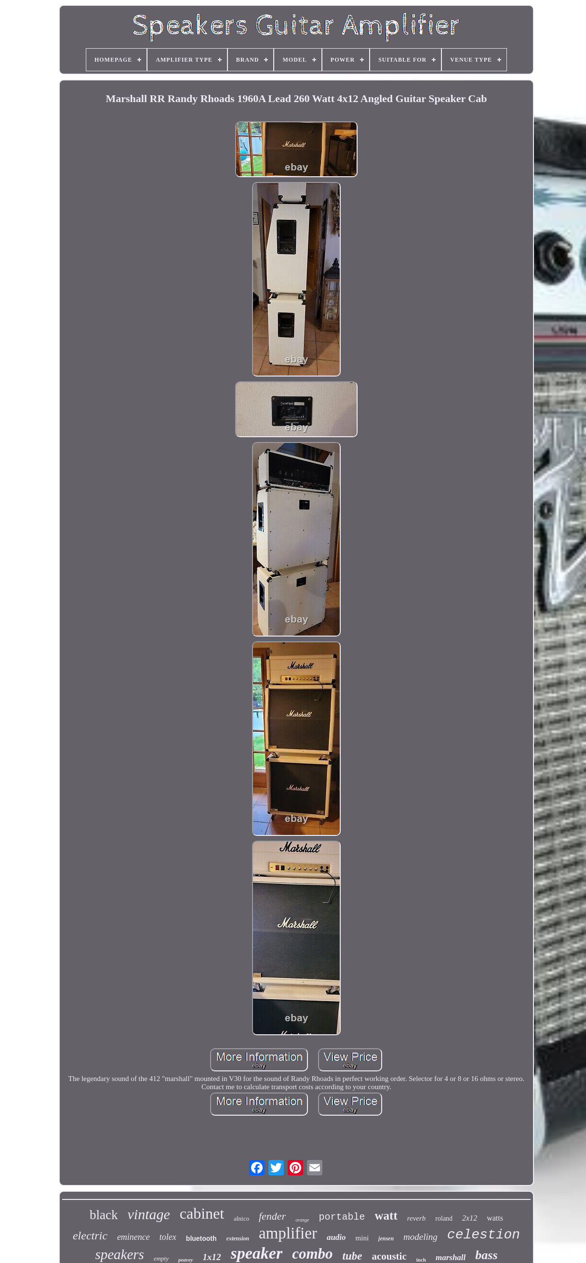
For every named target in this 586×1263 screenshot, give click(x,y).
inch (421, 1260)
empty (161, 1258)
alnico (241, 1218)
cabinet (202, 1213)
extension (237, 1238)
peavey (185, 1260)
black (104, 1215)
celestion (483, 1234)
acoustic (389, 1256)
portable (342, 1217)
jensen (386, 1238)
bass (486, 1255)
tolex (168, 1237)
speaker (257, 1253)
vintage (148, 1214)
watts (495, 1218)
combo (312, 1253)
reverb (416, 1218)
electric (90, 1235)
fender (272, 1216)
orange (302, 1220)
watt (386, 1215)
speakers (119, 1254)
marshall (451, 1257)
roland (444, 1218)
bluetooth (201, 1238)
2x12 (469, 1218)
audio (336, 1237)
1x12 (212, 1257)
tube (352, 1256)
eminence (133, 1237)
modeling (420, 1237)
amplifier (288, 1233)
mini (362, 1238)
